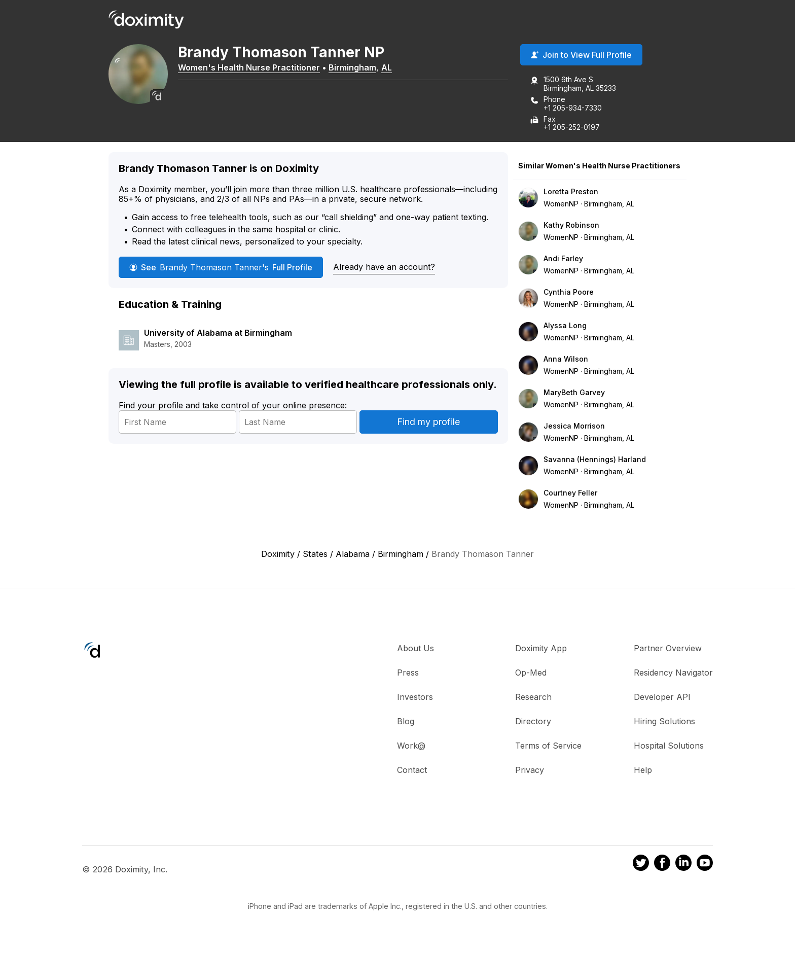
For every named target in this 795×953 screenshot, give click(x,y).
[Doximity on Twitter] (641, 864)
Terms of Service (548, 746)
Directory (533, 722)
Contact (412, 770)
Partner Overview (668, 649)
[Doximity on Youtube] (705, 864)
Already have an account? (384, 267)
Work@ (411, 746)
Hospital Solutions (669, 746)
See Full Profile (220, 267)
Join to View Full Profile (581, 55)
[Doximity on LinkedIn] (683, 864)
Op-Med (531, 673)
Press (408, 673)
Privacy (529, 770)
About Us (415, 649)
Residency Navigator (673, 673)
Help (643, 770)
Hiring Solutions (664, 722)
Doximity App (541, 649)
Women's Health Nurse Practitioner (250, 67)
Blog (405, 722)
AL (388, 67)
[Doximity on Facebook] (662, 864)
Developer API (662, 697)
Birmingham (354, 67)
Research (533, 697)
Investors (415, 697)
